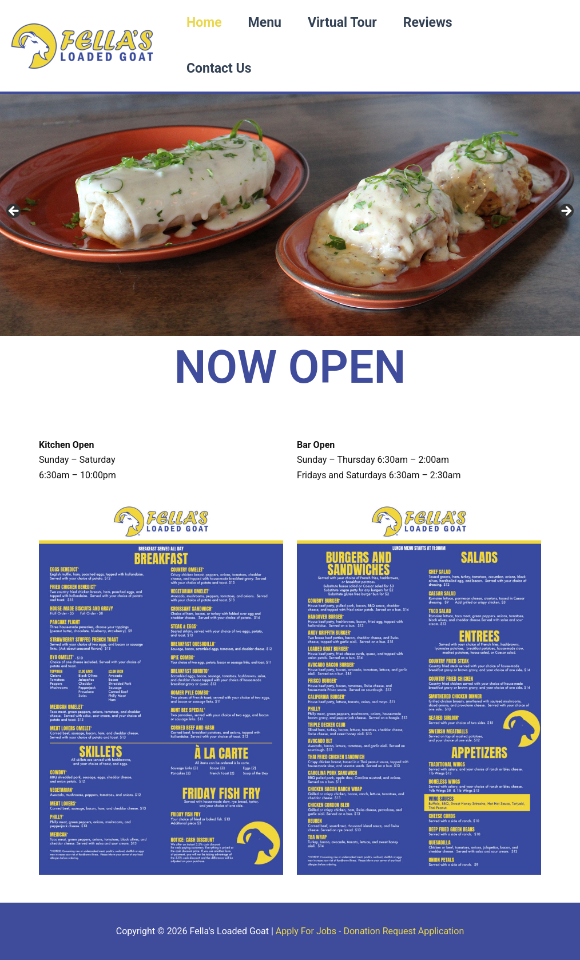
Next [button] (565, 211)
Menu (264, 22)
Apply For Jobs (306, 931)
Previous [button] (14, 211)
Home (204, 22)
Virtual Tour (342, 22)
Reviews (427, 22)
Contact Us (218, 68)
